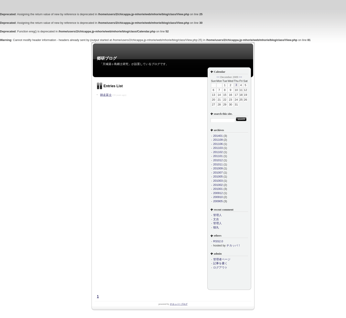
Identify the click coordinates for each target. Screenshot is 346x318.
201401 (218, 135)
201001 (218, 188)
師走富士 (106, 94)
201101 (218, 156)
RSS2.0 (218, 241)
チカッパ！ (233, 245)
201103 (218, 148)
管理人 (217, 215)
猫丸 (216, 227)
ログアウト (220, 267)
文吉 (216, 219)
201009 (218, 168)
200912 (218, 193)
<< (218, 77)
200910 (218, 197)
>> (240, 77)
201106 (218, 144)
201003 (218, 180)
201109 (218, 139)
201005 (218, 176)
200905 (218, 201)
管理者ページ (221, 259)
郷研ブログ (107, 58)
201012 (218, 160)
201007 (218, 172)
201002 (218, 185)
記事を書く (220, 263)
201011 (218, 164)
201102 (218, 152)
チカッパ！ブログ (179, 304)
